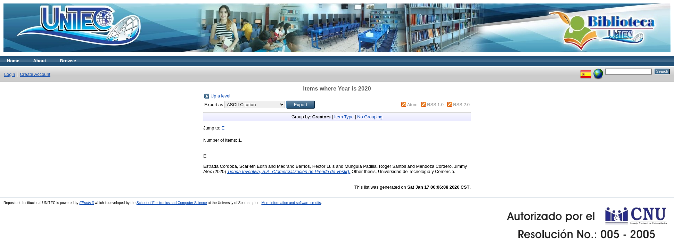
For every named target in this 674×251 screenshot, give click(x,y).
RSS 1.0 (435, 104)
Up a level (220, 96)
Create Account (35, 74)
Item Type (344, 116)
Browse (68, 60)
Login (9, 74)
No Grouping (370, 116)
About (39, 60)
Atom (412, 104)
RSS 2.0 (461, 104)
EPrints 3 (86, 203)
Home (13, 60)
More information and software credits (291, 203)
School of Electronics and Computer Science (172, 203)
